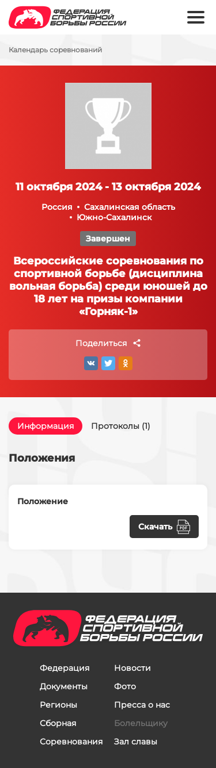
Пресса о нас (142, 705)
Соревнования (71, 741)
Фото (125, 686)
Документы (64, 686)
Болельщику (141, 723)
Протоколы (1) (120, 426)
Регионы (58, 705)
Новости (132, 668)
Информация (45, 426)
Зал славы (135, 741)
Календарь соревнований (55, 50)
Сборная (58, 723)
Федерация (64, 668)
